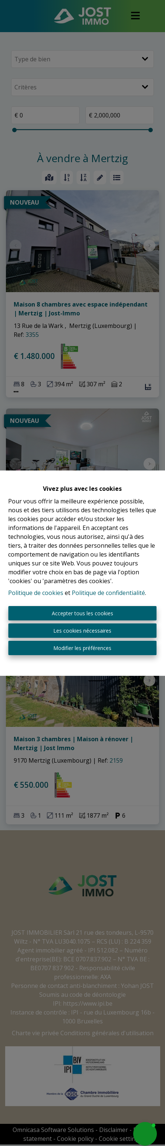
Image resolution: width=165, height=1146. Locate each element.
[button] (145, 1134)
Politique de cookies (35, 593)
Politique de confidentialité (108, 593)
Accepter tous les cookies (82, 613)
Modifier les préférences (82, 647)
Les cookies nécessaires (82, 630)
